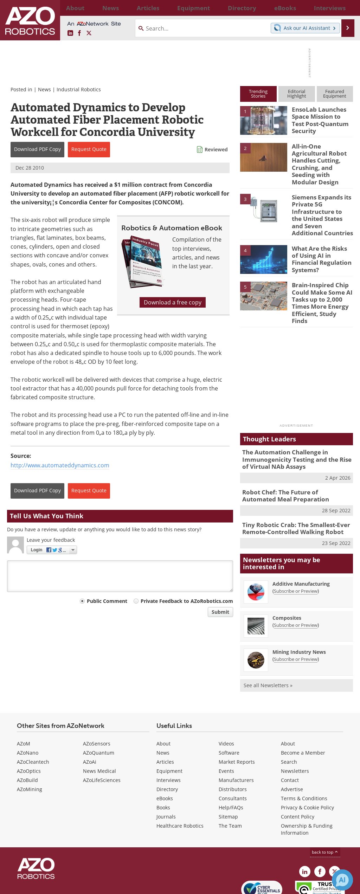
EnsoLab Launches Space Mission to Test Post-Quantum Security (320, 119)
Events (226, 736)
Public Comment (107, 601)
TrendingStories (258, 93)
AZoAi (89, 727)
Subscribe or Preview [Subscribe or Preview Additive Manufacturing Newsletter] (295, 557)
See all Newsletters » (268, 651)
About (163, 709)
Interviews (168, 745)
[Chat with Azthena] (342, 879)
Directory (167, 754)
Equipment (169, 736)
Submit (220, 612)
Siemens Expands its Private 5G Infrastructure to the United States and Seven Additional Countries (320, 201)
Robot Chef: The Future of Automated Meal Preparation (292, 464)
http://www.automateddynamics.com (60, 465)
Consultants (233, 764)
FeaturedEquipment (334, 93)
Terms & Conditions (304, 764)
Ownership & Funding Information (307, 795)
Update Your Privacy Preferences (60, 885)
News (44, 89)
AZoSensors (96, 709)
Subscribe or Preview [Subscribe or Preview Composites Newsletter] (295, 591)
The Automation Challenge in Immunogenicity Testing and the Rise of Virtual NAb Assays (295, 430)
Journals (166, 782)
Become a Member (303, 718)
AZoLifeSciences (102, 745)
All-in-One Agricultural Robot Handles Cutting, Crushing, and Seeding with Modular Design (322, 158)
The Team (230, 791)
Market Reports (237, 727)
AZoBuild (27, 745)
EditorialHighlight (296, 93)
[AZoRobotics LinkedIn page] (70, 33)
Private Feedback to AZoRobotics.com (187, 601)
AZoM (23, 709)
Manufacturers (236, 745)
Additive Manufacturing (301, 549)
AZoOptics (29, 736)
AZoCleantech (33, 727)
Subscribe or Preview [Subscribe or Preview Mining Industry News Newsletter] (295, 625)
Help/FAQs (231, 773)
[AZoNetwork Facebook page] (79, 33)
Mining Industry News (299, 617)
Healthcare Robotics (180, 791)
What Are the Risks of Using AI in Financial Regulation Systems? (320, 238)
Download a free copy (172, 302)
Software (229, 718)
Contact (290, 745)
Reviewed (216, 149)
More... (346, 7)
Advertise (292, 754)
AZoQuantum (98, 718)
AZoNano (27, 718)
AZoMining (29, 754)
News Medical (99, 736)
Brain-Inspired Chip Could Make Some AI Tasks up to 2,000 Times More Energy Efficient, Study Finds (320, 280)
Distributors (233, 754)
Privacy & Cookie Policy (307, 773)
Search (289, 727)
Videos (226, 709)
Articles (165, 727)
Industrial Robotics (79, 89)
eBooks (164, 764)
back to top (325, 818)
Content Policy (297, 782)
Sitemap (228, 782)
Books (163, 773)
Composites (286, 583)
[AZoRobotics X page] (89, 33)
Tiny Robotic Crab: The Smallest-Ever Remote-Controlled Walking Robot (291, 495)
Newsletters (295, 736)
